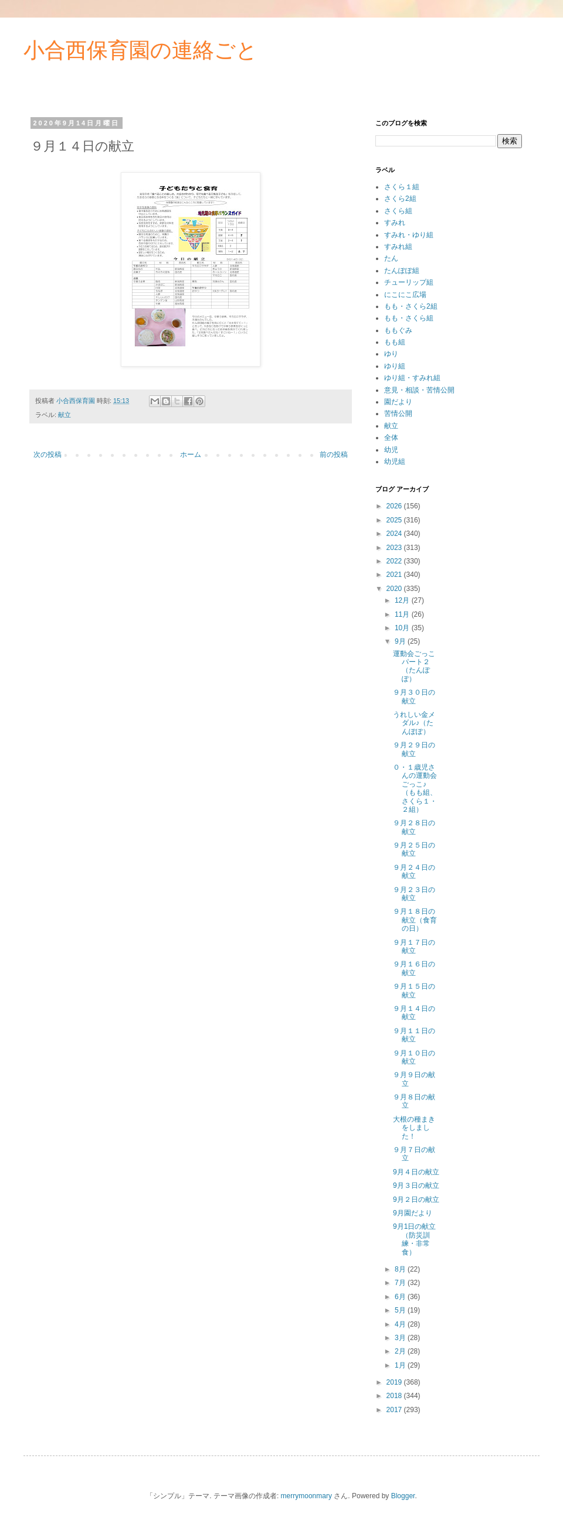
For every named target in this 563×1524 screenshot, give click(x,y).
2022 (395, 561)
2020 (395, 589)
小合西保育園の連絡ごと (140, 50)
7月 (401, 1283)
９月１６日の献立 (414, 968)
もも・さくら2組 (410, 306)
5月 (401, 1310)
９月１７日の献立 (414, 946)
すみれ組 (398, 246)
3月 (401, 1338)
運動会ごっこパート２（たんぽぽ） (414, 666)
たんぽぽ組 (401, 270)
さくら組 (398, 211)
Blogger (403, 1496)
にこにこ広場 (405, 295)
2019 (395, 1382)
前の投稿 (334, 454)
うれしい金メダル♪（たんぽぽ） (414, 723)
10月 (403, 628)
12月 (403, 600)
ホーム (190, 454)
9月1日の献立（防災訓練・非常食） (414, 1239)
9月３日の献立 (416, 1185)
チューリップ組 (408, 282)
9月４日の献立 (416, 1172)
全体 (391, 437)
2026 (395, 506)
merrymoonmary (306, 1496)
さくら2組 (400, 198)
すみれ (394, 222)
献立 (64, 414)
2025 (395, 520)
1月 (401, 1365)
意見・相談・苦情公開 (419, 390)
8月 (401, 1269)
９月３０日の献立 (414, 696)
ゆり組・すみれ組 (412, 378)
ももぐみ (398, 330)
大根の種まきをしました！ (414, 1127)
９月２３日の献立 (414, 894)
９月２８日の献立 (414, 827)
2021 (395, 574)
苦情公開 (398, 413)
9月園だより (412, 1213)
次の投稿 (47, 454)
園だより (398, 402)
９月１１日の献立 (414, 1035)
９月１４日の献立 (414, 1012)
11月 (403, 614)
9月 (401, 641)
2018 (395, 1396)
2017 (395, 1410)
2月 (401, 1351)
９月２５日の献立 (414, 849)
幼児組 (394, 461)
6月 (401, 1297)
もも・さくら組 (408, 318)
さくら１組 (401, 187)
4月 (401, 1324)
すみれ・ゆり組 (408, 235)
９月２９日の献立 (414, 749)
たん (391, 258)
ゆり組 (394, 366)
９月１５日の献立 (414, 990)
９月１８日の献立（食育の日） (415, 919)
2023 (395, 548)
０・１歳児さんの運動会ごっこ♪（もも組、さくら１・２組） (415, 788)
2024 (395, 533)
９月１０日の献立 (414, 1057)
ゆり (391, 354)
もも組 (394, 342)
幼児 (391, 450)
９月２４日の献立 (414, 871)
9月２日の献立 (416, 1199)
